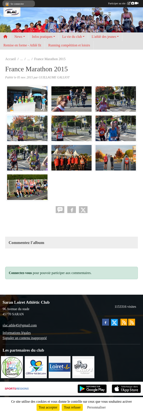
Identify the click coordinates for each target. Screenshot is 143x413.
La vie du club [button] (72, 36)
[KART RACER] (83, 367)
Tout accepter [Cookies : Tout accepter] (48, 407)
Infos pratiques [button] (42, 36)
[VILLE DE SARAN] (12, 367)
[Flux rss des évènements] (131, 322)
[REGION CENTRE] (36, 367)
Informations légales (17, 333)
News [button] (18, 36)
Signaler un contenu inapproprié (25, 338)
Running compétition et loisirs (69, 45)
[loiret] (60, 367)
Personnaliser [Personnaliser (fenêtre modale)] (96, 407)
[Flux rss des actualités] (123, 322)
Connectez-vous (20, 273)
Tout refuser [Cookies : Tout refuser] (72, 407)
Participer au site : (123, 3)
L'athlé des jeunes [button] (104, 36)
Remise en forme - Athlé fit (22, 45)
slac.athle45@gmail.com (20, 325)
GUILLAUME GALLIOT (54, 77)
